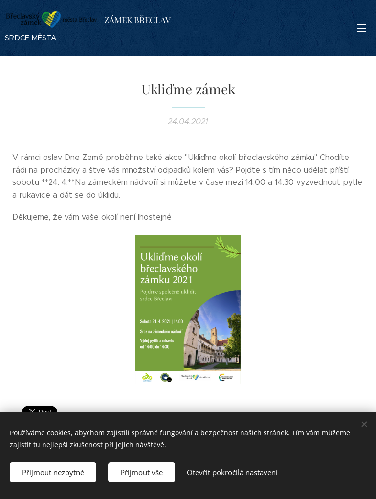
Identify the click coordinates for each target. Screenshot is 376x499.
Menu (361, 28)
